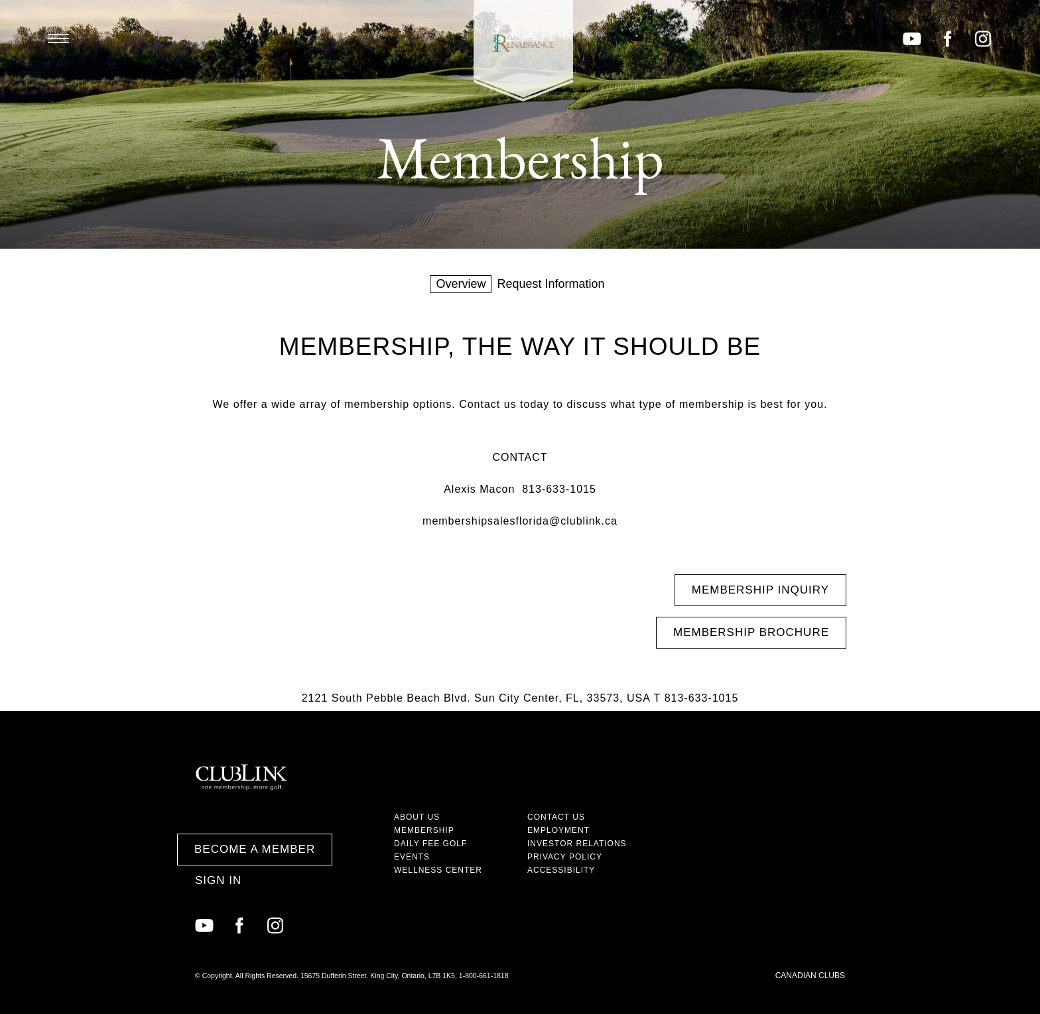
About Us (417, 817)
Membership (424, 830)
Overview (461, 283)
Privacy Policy (564, 856)
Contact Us (556, 817)
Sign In (218, 880)
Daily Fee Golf (430, 843)
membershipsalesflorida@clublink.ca (520, 521)
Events (412, 856)
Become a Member (254, 849)
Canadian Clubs (810, 975)
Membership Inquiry (760, 590)
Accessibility (561, 870)
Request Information (550, 283)
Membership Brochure (751, 632)
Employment (558, 830)
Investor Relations (577, 843)
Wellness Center (438, 870)
